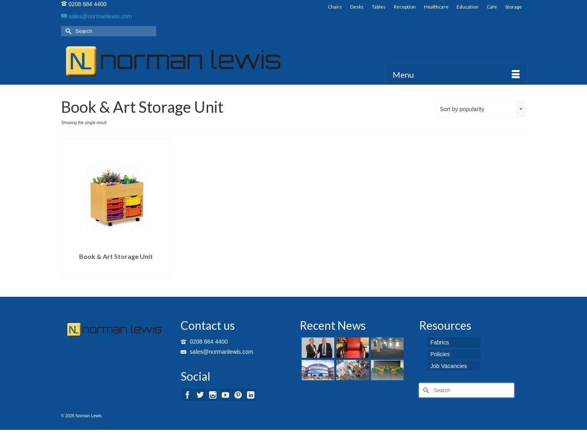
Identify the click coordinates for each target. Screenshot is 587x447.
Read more (116, 270)
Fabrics (439, 342)
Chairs (335, 7)
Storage (513, 7)
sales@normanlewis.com (96, 16)
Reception (405, 7)
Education (468, 7)
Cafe (492, 7)
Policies (440, 354)
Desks (357, 7)
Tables (379, 7)
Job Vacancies (448, 366)
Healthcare (436, 7)
